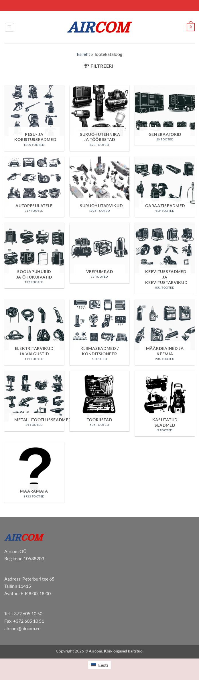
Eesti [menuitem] (103, 665)
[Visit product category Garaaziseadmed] (165, 186)
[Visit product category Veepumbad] (99, 253)
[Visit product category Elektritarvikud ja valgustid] (34, 332)
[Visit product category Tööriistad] (99, 401)
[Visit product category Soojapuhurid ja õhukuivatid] (34, 256)
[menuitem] (99, 665)
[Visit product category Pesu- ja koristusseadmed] (34, 118)
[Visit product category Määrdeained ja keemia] (165, 332)
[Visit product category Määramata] (34, 472)
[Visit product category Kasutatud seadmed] (165, 404)
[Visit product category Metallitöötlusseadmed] (34, 401)
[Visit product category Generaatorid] (165, 115)
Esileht (83, 54)
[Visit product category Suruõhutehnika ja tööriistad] (99, 118)
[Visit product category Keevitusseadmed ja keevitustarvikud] (165, 258)
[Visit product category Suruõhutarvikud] (99, 186)
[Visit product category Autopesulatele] (34, 186)
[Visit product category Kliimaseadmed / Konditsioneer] (99, 332)
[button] (9, 27)
